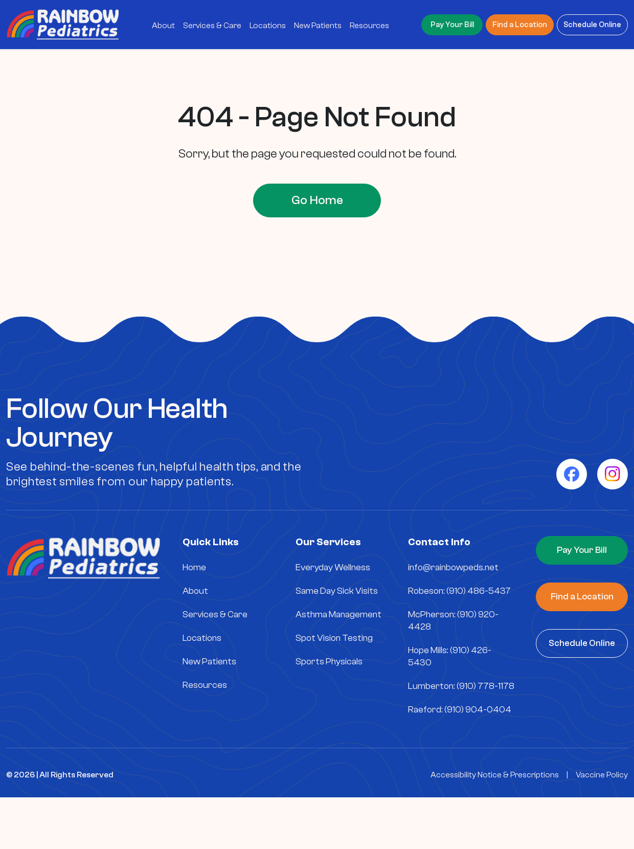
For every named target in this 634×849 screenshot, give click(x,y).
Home (194, 567)
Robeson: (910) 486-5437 (459, 591)
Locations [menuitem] (268, 25)
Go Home (317, 200)
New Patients (209, 661)
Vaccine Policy (602, 774)
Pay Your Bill (452, 24)
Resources (205, 685)
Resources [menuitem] (369, 25)
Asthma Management (338, 614)
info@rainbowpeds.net (453, 567)
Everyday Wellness (333, 567)
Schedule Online (592, 24)
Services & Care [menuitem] (212, 25)
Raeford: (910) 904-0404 (459, 709)
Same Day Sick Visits (337, 591)
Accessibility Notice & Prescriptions (495, 774)
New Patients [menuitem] (318, 25)
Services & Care (215, 614)
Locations (202, 638)
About (195, 591)
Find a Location (519, 24)
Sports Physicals (329, 661)
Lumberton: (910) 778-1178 (461, 686)
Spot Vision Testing (334, 638)
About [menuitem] (163, 25)
